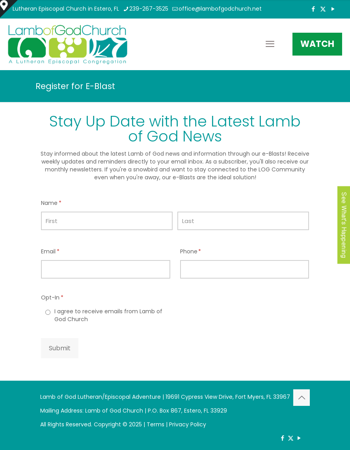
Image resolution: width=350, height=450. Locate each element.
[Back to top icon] (301, 397)
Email (62, 251)
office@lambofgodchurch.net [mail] (220, 9)
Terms (155, 424)
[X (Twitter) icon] (323, 9)
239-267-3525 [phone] (148, 9)
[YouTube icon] (333, 9)
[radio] (105, 315)
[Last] (243, 221)
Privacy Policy (187, 424)
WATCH (317, 44)
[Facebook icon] (313, 9)
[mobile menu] (270, 44)
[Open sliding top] (9, 9)
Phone (203, 251)
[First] (107, 221)
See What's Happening (344, 225)
